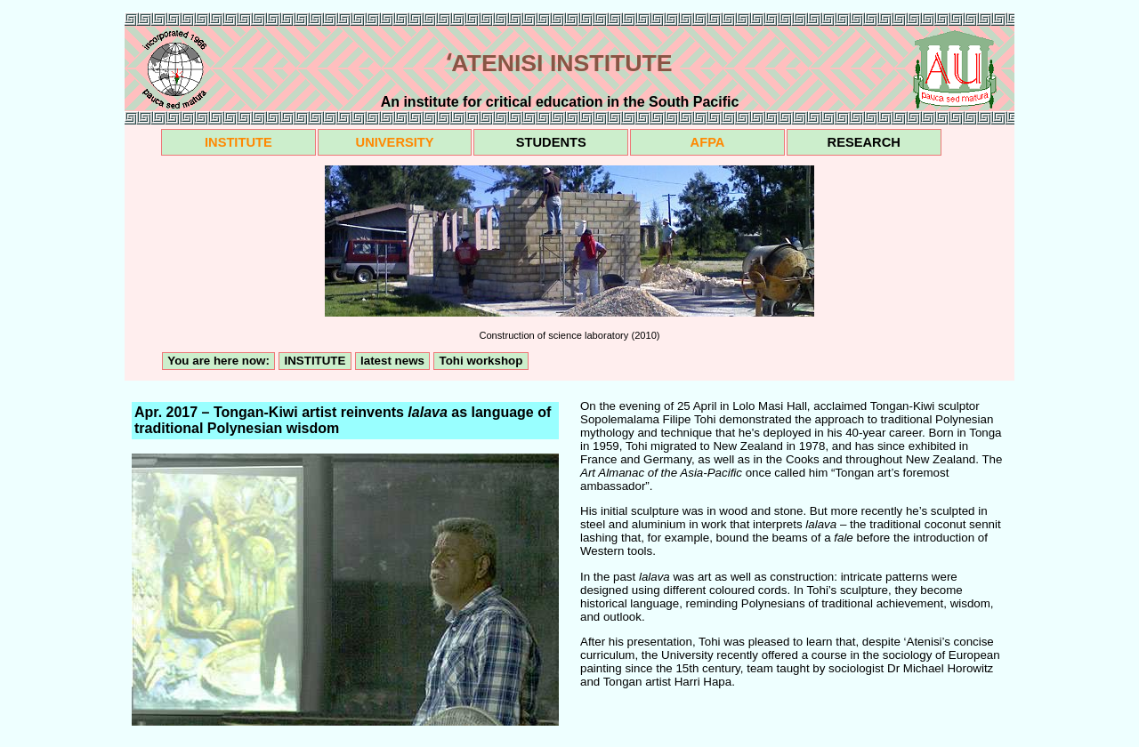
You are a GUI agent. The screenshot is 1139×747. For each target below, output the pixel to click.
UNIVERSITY (395, 142)
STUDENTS (551, 142)
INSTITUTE (238, 142)
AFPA (708, 142)
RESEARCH (864, 142)
